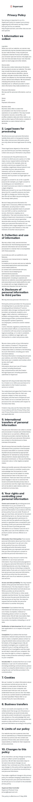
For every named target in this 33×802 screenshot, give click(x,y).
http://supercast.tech (8, 28)
